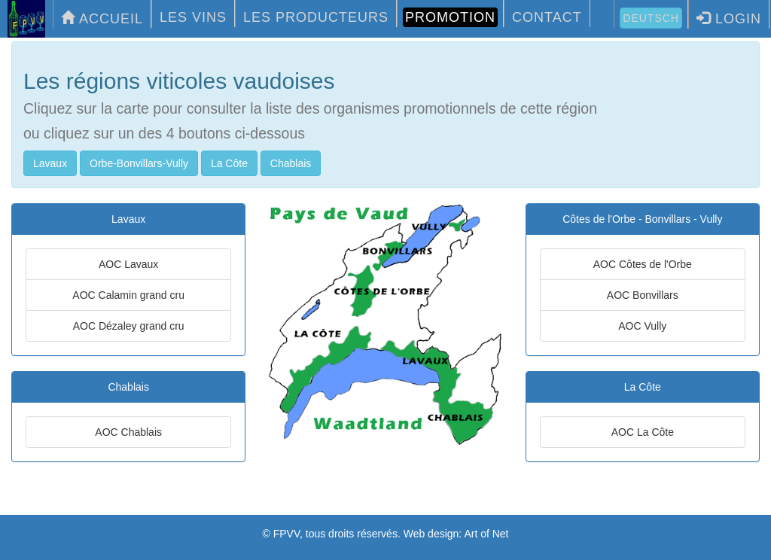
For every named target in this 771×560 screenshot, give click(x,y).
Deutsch (651, 18)
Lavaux (50, 163)
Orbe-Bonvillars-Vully (139, 163)
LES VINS (193, 17)
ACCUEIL (102, 18)
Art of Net (486, 534)
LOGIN (728, 18)
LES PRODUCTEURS (316, 17)
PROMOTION (450, 17)
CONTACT (547, 17)
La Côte (229, 163)
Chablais (290, 163)
